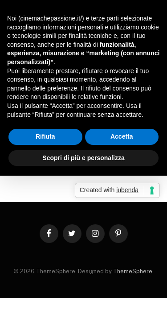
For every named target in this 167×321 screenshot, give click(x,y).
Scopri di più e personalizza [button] (83, 157)
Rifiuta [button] (45, 136)
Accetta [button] (121, 136)
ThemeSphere (132, 271)
